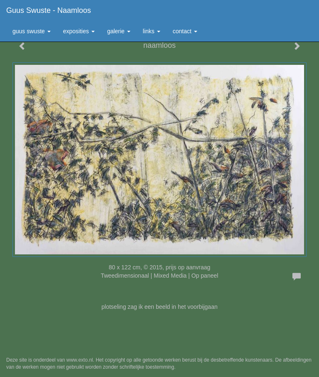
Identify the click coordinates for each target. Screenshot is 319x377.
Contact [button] (185, 31)
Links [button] (151, 31)
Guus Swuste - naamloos (48, 10)
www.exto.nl (79, 360)
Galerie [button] (118, 31)
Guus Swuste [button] (31, 31)
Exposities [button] (79, 31)
